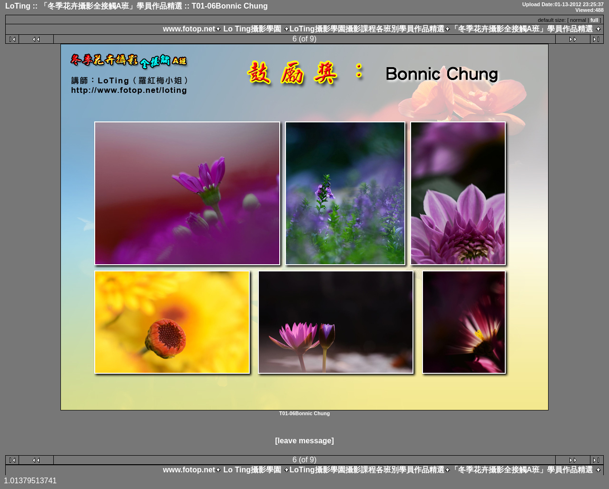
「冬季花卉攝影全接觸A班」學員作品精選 (522, 29)
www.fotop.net (189, 29)
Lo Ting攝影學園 (252, 29)
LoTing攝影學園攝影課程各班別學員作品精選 (367, 29)
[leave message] (304, 441)
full (594, 20)
